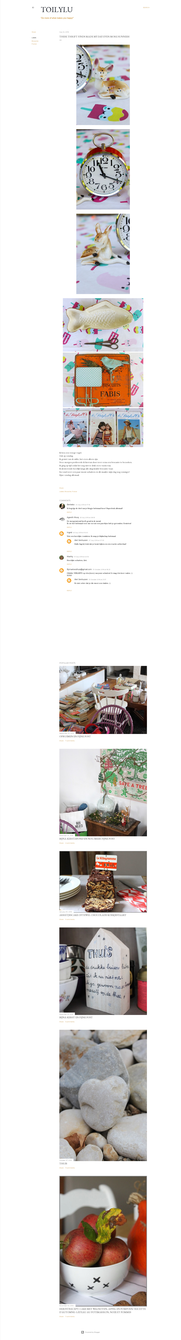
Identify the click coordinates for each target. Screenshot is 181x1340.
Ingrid (69, 532)
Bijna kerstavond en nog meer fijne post (87, 838)
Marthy (70, 556)
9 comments (70, 919)
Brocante (35, 41)
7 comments (70, 741)
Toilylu (57, 9)
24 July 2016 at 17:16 (83, 505)
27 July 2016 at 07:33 (96, 540)
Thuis (63, 1163)
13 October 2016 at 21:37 (97, 579)
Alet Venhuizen (81, 540)
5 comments (69, 1022)
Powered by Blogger (90, 1332)
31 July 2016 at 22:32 (81, 557)
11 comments (70, 1168)
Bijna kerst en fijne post (76, 1017)
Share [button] (34, 32)
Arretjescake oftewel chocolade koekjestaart (92, 915)
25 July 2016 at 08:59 (87, 517)
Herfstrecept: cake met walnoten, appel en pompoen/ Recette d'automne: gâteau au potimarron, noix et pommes (102, 1310)
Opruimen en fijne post (75, 736)
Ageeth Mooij (73, 517)
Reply (69, 512)
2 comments (70, 843)
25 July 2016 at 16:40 (80, 532)
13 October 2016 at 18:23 (101, 569)
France (34, 44)
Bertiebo (71, 504)
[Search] (146, 8)
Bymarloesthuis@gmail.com (79, 569)
